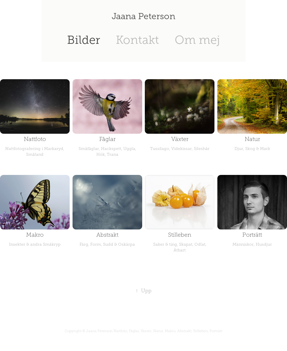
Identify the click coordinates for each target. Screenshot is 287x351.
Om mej (197, 39)
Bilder (83, 39)
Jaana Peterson (143, 16)
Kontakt (137, 39)
